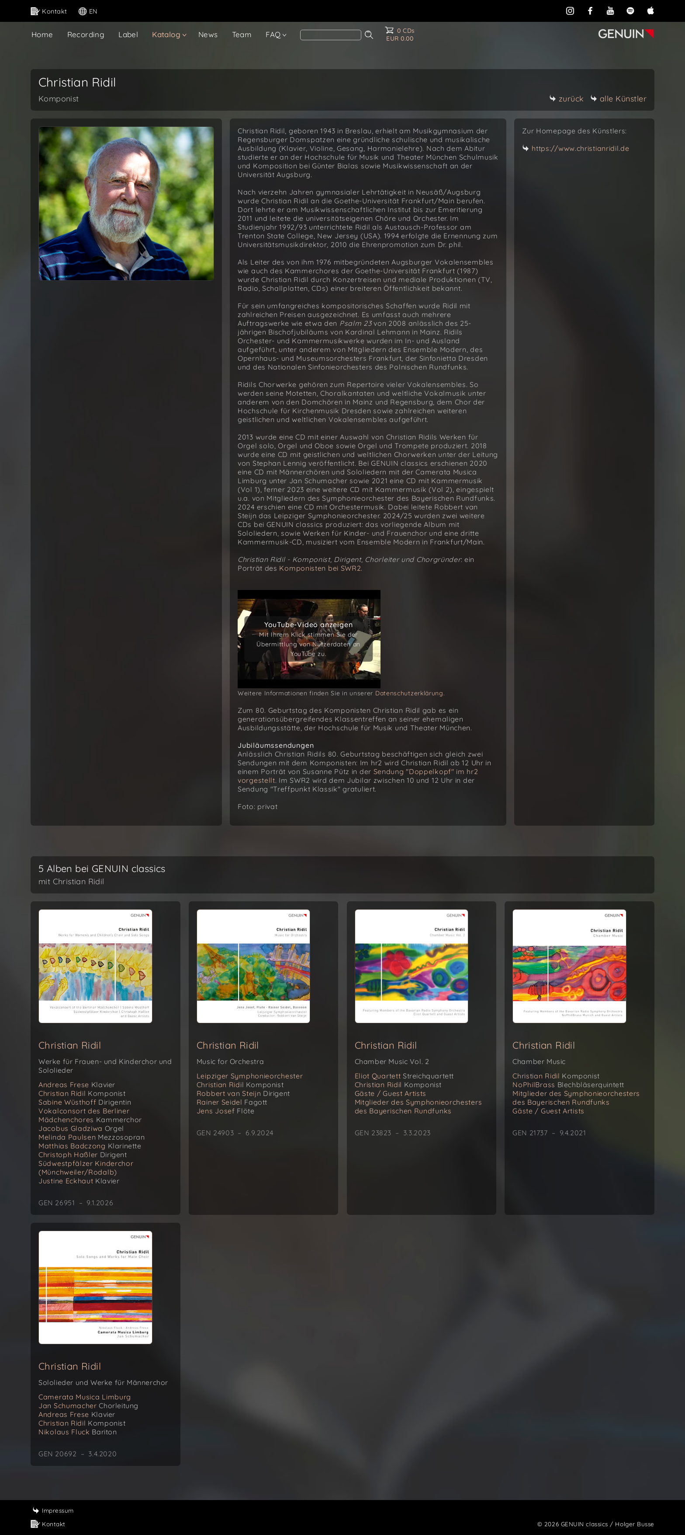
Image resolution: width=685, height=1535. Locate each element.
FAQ (273, 34)
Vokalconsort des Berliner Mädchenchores (90, 1115)
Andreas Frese (76, 1084)
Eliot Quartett (404, 1075)
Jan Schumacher (88, 1405)
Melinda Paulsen (91, 1137)
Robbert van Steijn (243, 1093)
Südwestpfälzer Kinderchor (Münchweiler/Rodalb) (86, 1167)
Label (128, 34)
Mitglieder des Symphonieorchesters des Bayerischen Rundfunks (418, 1106)
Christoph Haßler (82, 1154)
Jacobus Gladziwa (81, 1128)
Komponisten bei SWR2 (320, 568)
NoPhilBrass (568, 1084)
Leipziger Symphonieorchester (250, 1075)
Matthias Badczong (90, 1145)
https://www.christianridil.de (580, 148)
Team (242, 34)
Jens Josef (226, 1110)
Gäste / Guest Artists (391, 1093)
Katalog (166, 34)
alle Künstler (618, 99)
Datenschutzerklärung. (410, 693)
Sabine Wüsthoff (84, 1102)
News (208, 34)
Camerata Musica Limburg (84, 1396)
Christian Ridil (69, 1045)
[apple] (650, 10)
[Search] (330, 35)
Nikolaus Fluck (77, 1431)
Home (42, 34)
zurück (566, 99)
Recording (86, 34)
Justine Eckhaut (78, 1180)
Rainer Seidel (232, 1102)
